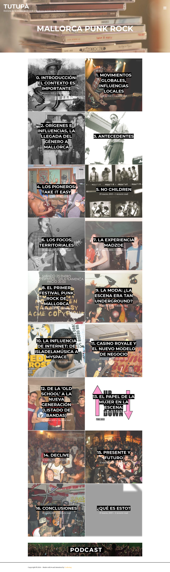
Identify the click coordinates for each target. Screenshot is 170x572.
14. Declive (56, 455)
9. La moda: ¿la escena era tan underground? (114, 296)
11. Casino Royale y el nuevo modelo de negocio (113, 349)
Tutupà (16, 6)
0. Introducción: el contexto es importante (56, 83)
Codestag (68, 567)
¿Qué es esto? (113, 508)
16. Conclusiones (56, 508)
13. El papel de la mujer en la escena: (113, 402)
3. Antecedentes (114, 136)
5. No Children (113, 189)
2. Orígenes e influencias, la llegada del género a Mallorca (56, 136)
